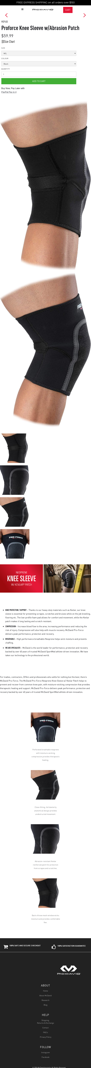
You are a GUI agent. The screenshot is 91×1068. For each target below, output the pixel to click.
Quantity (5, 69)
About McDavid (45, 995)
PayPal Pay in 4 (8, 92)
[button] (85, 2)
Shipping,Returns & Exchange (45, 1021)
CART (68, 9)
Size (3, 48)
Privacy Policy (45, 1037)
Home (45, 991)
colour (4, 58)
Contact (45, 1027)
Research (45, 1000)
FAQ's (45, 1032)
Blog (45, 1005)
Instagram (45, 1052)
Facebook (46, 1057)
